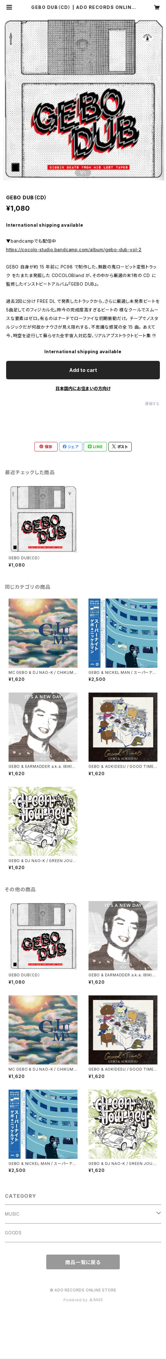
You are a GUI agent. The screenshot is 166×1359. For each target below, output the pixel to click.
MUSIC (12, 1213)
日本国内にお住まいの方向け (83, 388)
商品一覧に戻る (83, 1262)
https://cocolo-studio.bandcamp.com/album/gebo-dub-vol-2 (73, 249)
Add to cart (83, 370)
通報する (152, 403)
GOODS (13, 1232)
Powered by (83, 1300)
